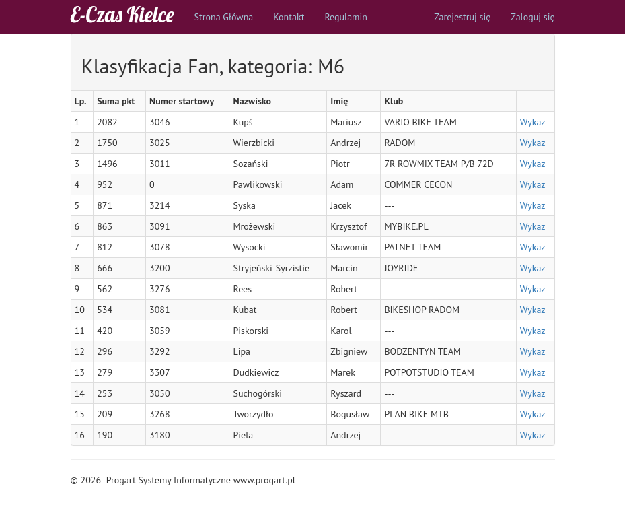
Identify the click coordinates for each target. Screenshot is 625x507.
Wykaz (533, 122)
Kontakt (288, 17)
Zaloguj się (532, 17)
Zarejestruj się (462, 17)
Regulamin (345, 17)
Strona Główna (224, 17)
